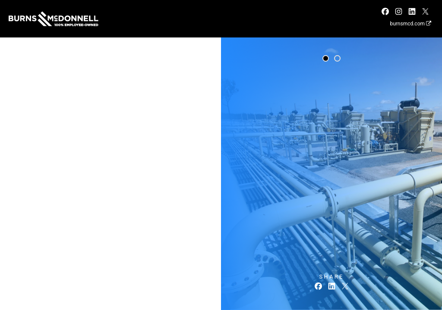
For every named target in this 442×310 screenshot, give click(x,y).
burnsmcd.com (410, 24)
